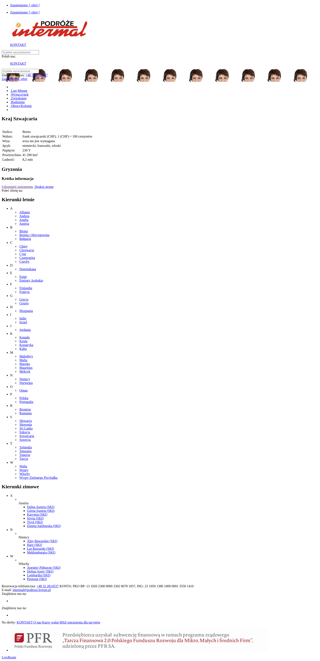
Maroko (24, 364)
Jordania (25, 330)
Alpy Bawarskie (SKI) (42, 541)
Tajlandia (25, 447)
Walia (23, 466)
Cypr (22, 254)
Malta (23, 360)
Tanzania (25, 451)
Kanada (24, 337)
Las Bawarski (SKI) (40, 548)
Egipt (23, 276)
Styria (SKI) (35, 518)
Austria (24, 223)
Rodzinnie (17, 102)
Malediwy (26, 356)
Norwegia (26, 383)
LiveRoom (9, 657)
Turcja (23, 458)
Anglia (23, 220)
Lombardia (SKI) (38, 575)
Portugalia (26, 402)
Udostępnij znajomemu (17, 187)
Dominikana (27, 269)
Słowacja (25, 421)
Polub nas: (9, 56)
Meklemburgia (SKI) (41, 552)
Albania (24, 212)
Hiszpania (26, 311)
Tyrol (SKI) (35, 522)
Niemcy (24, 379)
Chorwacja (26, 250)
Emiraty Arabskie (31, 280)
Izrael (23, 322)
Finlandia (25, 288)
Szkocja (24, 432)
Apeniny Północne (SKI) (44, 567)
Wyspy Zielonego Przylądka (38, 477)
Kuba (23, 349)
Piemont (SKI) (37, 579)
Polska (23, 398)
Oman (23, 390)
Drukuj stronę (43, 187)
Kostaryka (26, 345)
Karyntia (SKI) (37, 514)
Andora (24, 216)
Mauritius (25, 367)
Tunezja (24, 455)
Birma (23, 231)
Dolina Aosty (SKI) (40, 571)
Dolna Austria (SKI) (40, 507)
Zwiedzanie (18, 98)
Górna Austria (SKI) (41, 510)
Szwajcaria (26, 436)
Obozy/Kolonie (21, 106)
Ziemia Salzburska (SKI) (44, 526)
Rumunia (25, 413)
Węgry (24, 470)
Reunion (25, 409)
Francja (24, 292)
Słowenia (25, 424)
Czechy (24, 261)
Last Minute (18, 90)
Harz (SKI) (34, 545)
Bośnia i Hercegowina (34, 235)
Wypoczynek (19, 94)
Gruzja (24, 303)
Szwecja (25, 440)
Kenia (23, 341)
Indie (22, 318)
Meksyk (24, 371)
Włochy (24, 474)
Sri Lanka (26, 428)
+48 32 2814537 (37, 75)
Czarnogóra (27, 258)
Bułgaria (25, 239)
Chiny (23, 246)
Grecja (23, 299)
